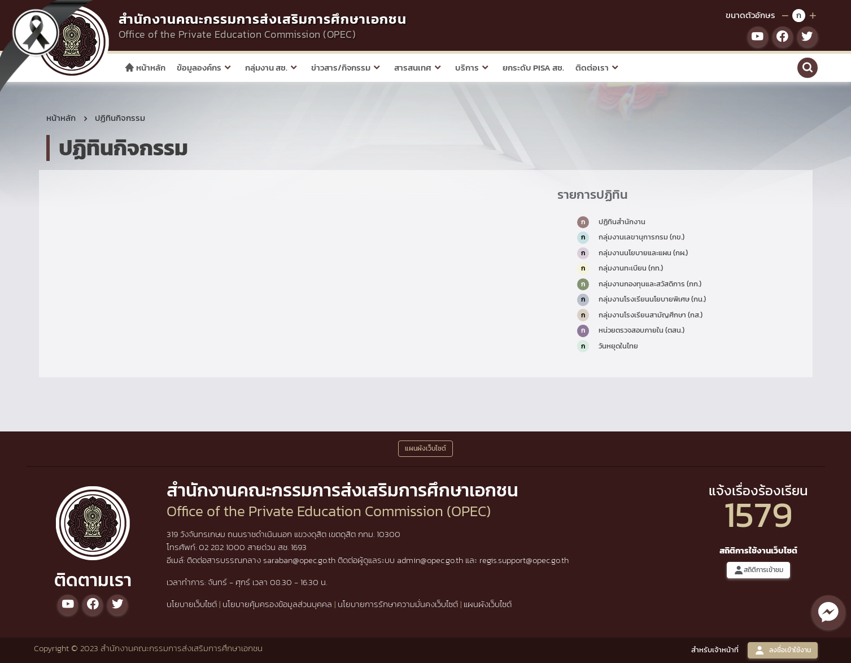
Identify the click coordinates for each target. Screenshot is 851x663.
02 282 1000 (223, 546)
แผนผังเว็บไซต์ (488, 603)
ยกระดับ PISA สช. (533, 67)
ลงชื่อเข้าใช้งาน (782, 650)
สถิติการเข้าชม (758, 570)
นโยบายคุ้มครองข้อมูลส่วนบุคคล (277, 603)
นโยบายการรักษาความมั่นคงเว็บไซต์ (398, 603)
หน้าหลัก (144, 67)
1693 (299, 546)
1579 (758, 514)
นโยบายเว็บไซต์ (192, 603)
